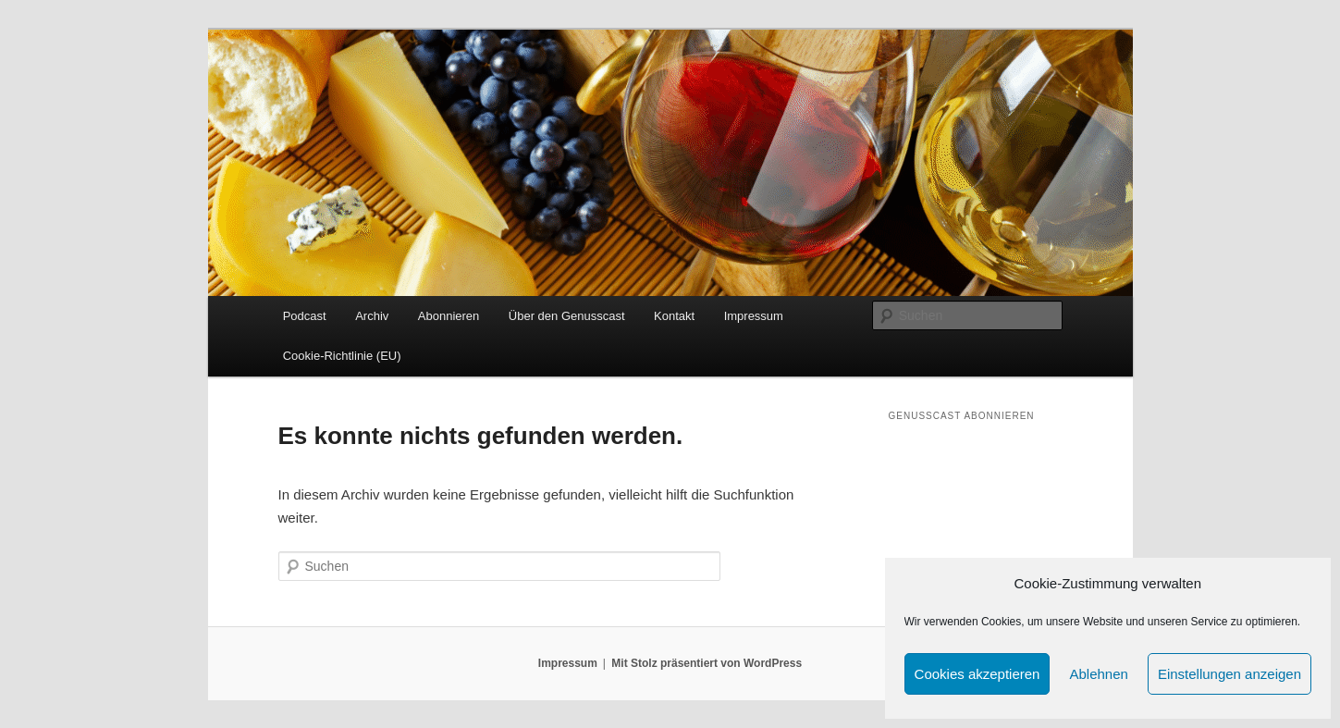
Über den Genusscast (567, 316)
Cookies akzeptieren (977, 674)
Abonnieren (449, 316)
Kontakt (674, 316)
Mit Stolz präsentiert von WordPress (706, 663)
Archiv (371, 316)
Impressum (753, 316)
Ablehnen (1098, 674)
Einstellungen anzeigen (1229, 674)
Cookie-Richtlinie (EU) (342, 356)
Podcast (304, 316)
